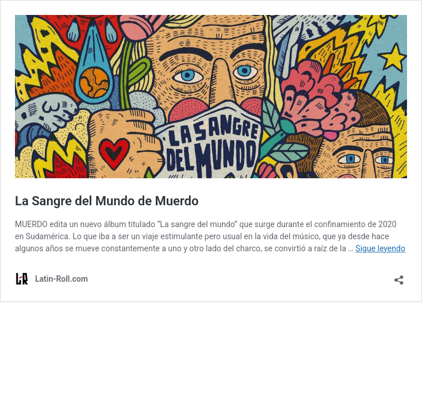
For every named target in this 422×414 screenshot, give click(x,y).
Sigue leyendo (380, 248)
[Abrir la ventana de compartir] (399, 276)
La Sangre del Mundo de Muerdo (106, 201)
